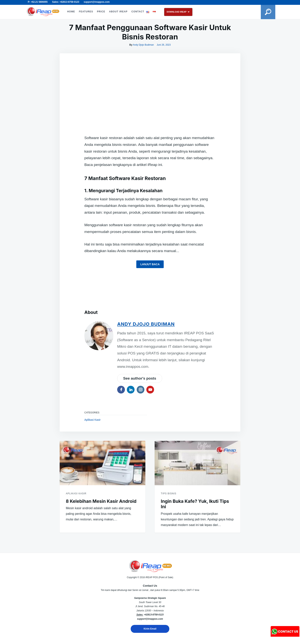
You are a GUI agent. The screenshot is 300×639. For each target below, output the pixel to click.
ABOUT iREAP (118, 11)
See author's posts (139, 378)
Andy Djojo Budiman (143, 44)
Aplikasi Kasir (92, 419)
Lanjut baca (150, 264)
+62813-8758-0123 (154, 614)
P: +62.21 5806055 (37, 2)
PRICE (101, 11)
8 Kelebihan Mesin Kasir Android (101, 501)
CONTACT (137, 11)
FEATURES (86, 11)
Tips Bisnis (168, 493)
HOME (71, 11)
